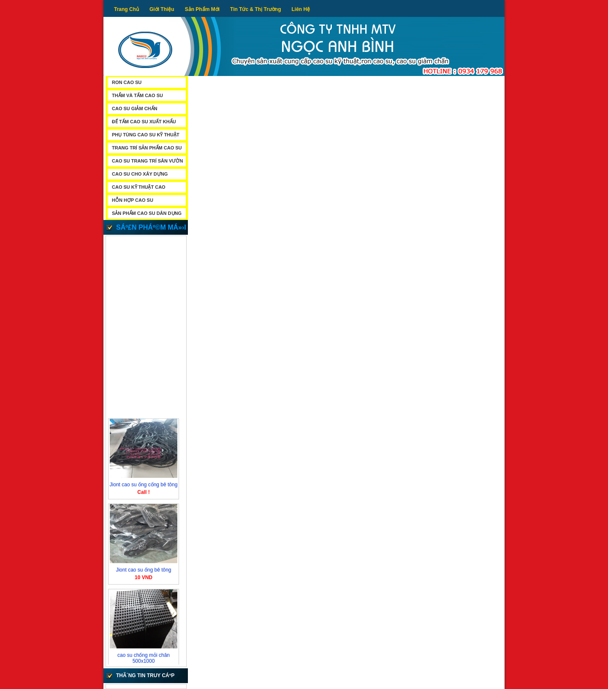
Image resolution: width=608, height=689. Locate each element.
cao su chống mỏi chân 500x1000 (143, 659)
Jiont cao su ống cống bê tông (144, 485)
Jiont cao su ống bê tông (143, 571)
